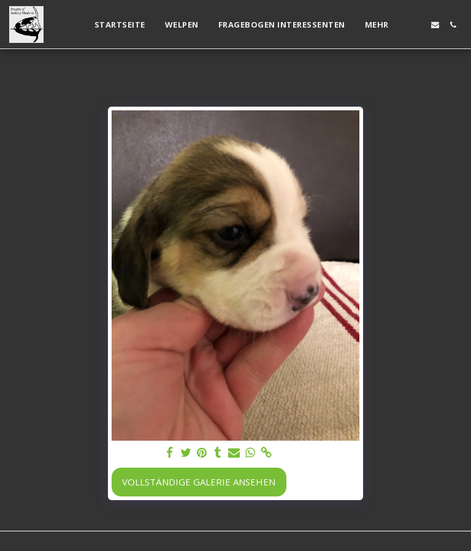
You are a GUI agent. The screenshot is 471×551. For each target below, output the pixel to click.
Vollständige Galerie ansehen (198, 482)
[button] (417, 25)
